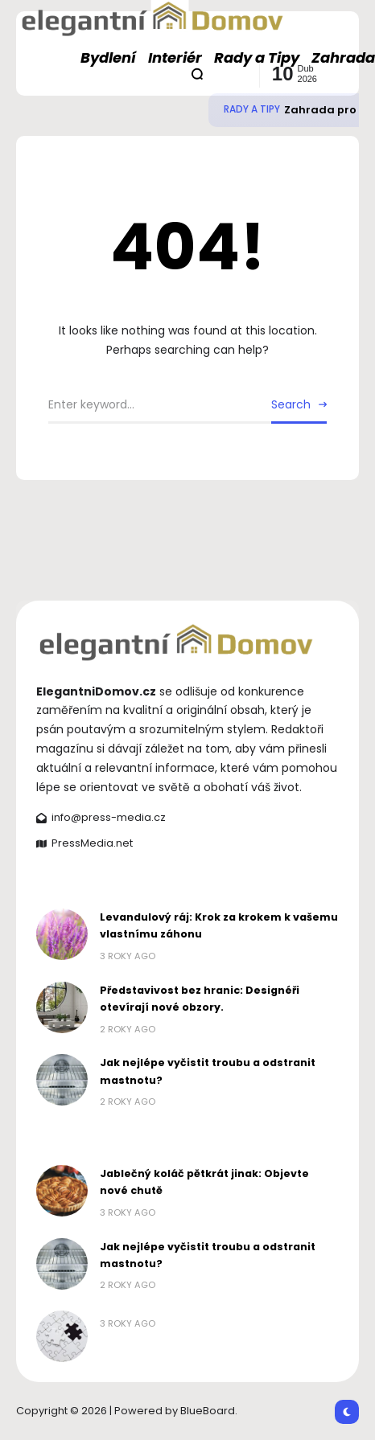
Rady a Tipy (252, 109)
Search (291, 404)
